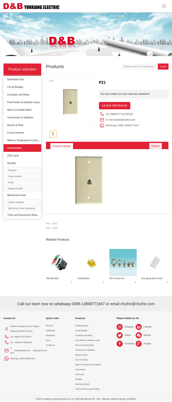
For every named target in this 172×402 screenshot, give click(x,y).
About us (49, 326)
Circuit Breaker (15, 87)
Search (163, 66)
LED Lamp (13, 155)
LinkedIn (148, 327)
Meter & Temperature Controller (24, 140)
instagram (129, 327)
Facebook (129, 343)
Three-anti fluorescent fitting (22, 215)
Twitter (128, 335)
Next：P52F (51, 228)
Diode (11, 182)
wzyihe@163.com (40, 350)
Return (155, 146)
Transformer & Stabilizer (20, 117)
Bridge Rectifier (15, 188)
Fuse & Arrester (15, 132)
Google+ (148, 343)
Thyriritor (12, 170)
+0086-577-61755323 (121, 114)
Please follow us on (128, 318)
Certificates (50, 331)
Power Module (15, 176)
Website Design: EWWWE (123, 399)
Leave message (114, 105)
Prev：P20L (51, 223)
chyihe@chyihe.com (124, 119)
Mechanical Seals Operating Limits (21, 209)
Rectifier (11, 163)
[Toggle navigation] (164, 6)
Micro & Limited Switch (19, 110)
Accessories (14, 148)
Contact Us (10, 318)
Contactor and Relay (18, 94)
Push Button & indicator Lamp (23, 102)
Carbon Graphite (16, 202)
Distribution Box (15, 79)
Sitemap (106, 399)
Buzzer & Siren (15, 125)
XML (98, 399)
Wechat (147, 335)
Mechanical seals (16, 195)
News (48, 340)
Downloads (50, 335)
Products (80, 318)
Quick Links (52, 318)
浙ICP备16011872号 (85, 399)
